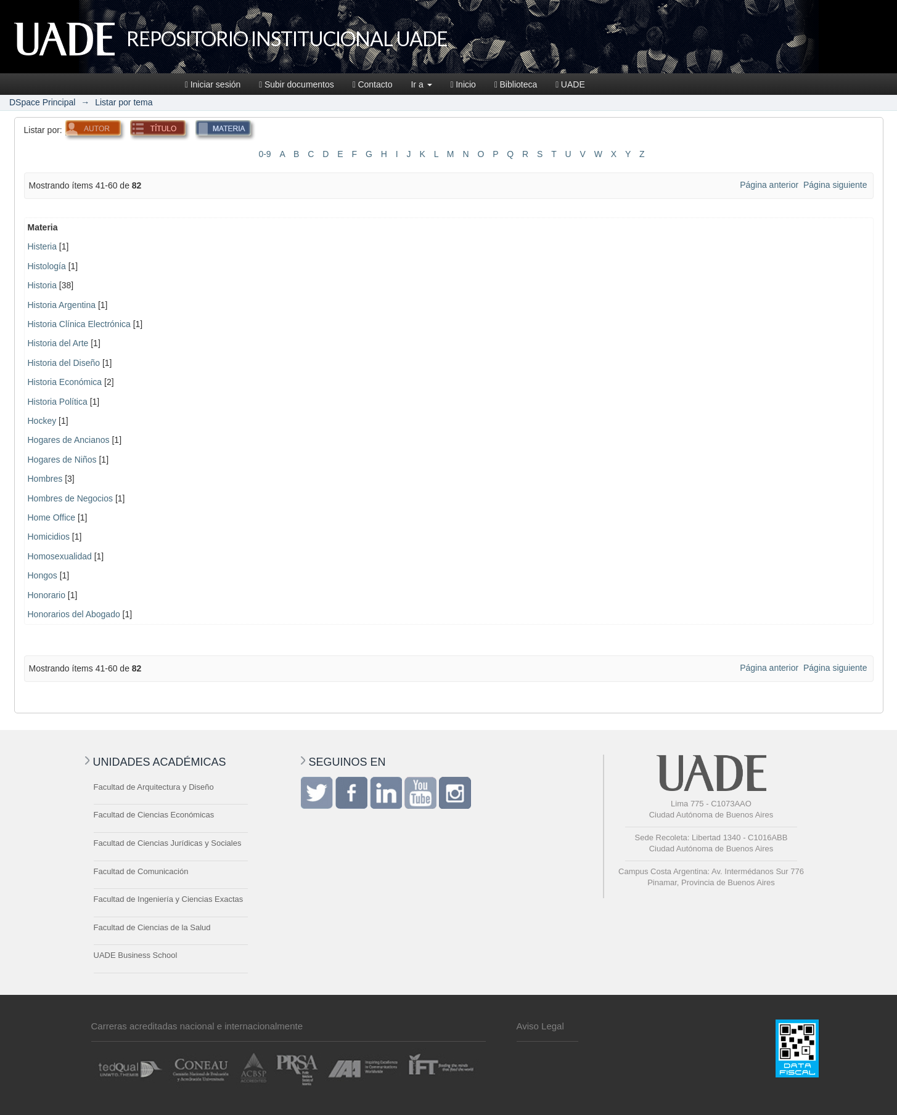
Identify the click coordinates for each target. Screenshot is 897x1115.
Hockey (42, 421)
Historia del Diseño (64, 363)
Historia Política (58, 402)
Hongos (42, 575)
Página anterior (769, 185)
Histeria (42, 246)
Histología (47, 266)
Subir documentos (296, 84)
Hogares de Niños (62, 459)
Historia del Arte (58, 343)
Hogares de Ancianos (69, 440)
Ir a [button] (421, 84)
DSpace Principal (42, 102)
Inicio (463, 84)
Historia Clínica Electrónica (79, 324)
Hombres (45, 479)
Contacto (373, 84)
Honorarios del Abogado (74, 614)
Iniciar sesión (212, 84)
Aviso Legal (540, 1026)
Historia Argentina (62, 305)
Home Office (52, 517)
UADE (570, 84)
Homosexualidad (60, 556)
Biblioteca (515, 84)
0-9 (264, 154)
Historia (42, 285)
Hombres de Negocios (70, 498)
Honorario (46, 595)
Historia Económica (65, 382)
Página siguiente (835, 185)
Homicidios (49, 536)
